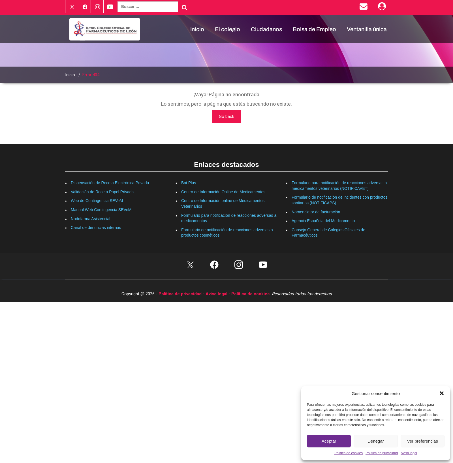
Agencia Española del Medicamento (323, 220)
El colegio (227, 29)
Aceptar (329, 441)
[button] (442, 393)
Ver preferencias (422, 441)
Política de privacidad (382, 453)
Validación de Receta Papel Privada (102, 192)
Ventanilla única (367, 29)
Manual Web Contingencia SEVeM (101, 209)
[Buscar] (184, 7)
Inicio (197, 29)
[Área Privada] (383, 7)
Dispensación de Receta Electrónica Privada (110, 182)
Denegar (375, 441)
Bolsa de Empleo (314, 29)
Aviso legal (409, 453)
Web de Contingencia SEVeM (97, 200)
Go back (226, 116)
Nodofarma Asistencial (90, 218)
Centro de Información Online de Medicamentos (223, 192)
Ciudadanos (266, 29)
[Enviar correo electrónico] (364, 7)
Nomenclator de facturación (316, 212)
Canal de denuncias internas (96, 227)
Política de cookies (348, 453)
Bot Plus (188, 182)
